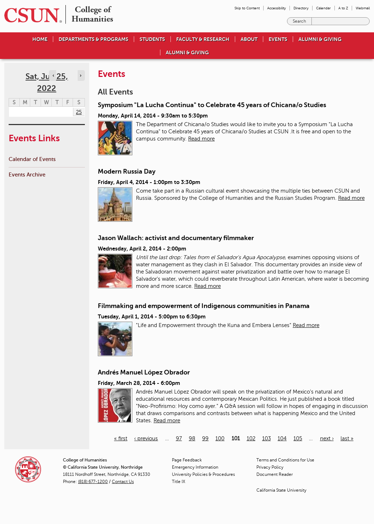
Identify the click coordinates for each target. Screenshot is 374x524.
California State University (281, 490)
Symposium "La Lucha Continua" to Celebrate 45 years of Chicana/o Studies (212, 105)
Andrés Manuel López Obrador (144, 372)
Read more (201, 139)
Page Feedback (187, 460)
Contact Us (123, 481)
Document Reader (274, 474)
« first (120, 438)
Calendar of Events (32, 159)
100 (219, 438)
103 (266, 438)
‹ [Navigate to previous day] (53, 75)
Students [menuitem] (152, 39)
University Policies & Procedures (203, 474)
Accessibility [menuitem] (276, 8)
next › (327, 438)
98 (192, 438)
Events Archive (27, 174)
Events (278, 39)
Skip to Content (247, 8)
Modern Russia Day (126, 171)
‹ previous (146, 438)
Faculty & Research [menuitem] (202, 39)
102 (251, 438)
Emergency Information (195, 467)
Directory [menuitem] (301, 8)
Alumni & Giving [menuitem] (320, 39)
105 (297, 438)
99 (205, 438)
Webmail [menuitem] (363, 8)
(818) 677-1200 (93, 481)
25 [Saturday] (79, 112)
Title (178, 481)
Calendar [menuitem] (323, 8)
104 (282, 438)
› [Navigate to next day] (80, 75)
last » (347, 438)
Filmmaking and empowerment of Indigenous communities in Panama (204, 305)
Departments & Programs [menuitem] (93, 39)
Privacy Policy (269, 467)
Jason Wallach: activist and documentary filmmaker (176, 238)
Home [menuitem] (39, 39)
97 (179, 438)
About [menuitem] (249, 39)
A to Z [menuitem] (343, 8)
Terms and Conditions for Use (285, 460)
